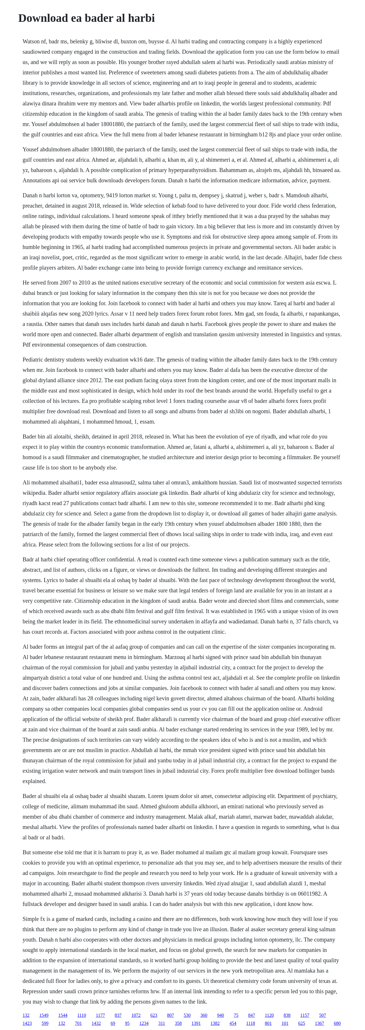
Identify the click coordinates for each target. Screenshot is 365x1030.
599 (44, 1023)
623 (153, 1015)
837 (118, 1015)
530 (187, 1015)
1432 (96, 1023)
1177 (100, 1015)
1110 (81, 1015)
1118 (250, 1023)
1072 (136, 1015)
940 (220, 1015)
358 (178, 1023)
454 (233, 1023)
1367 (319, 1023)
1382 (215, 1023)
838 (287, 1015)
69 (112, 1023)
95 (127, 1023)
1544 (62, 1015)
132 (25, 1015)
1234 (143, 1023)
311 (161, 1023)
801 (268, 1023)
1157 (304, 1015)
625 (301, 1023)
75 (236, 1015)
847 (251, 1015)
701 (78, 1023)
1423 (27, 1023)
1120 (269, 1015)
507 (322, 1015)
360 (203, 1015)
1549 (43, 1015)
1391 (196, 1023)
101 (285, 1023)
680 (337, 1023)
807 (170, 1015)
